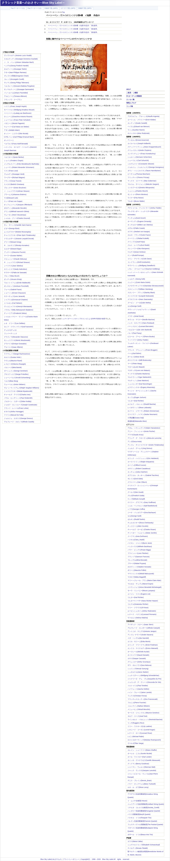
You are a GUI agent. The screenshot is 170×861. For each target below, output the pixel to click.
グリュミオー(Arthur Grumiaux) (139, 662)
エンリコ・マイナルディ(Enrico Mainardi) (143, 648)
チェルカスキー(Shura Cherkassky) (141, 523)
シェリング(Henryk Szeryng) (138, 669)
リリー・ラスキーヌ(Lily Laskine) (140, 726)
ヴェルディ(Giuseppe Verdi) (14, 174)
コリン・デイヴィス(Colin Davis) (140, 259)
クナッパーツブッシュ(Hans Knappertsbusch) (144, 147)
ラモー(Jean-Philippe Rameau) (15, 72)
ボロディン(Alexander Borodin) (15, 208)
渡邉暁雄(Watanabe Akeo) (137, 421)
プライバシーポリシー (71, 859)
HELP (128, 89)
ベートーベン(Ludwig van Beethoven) (17, 113)
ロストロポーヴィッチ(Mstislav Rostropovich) (144, 740)
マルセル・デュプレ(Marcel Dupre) (140, 584)
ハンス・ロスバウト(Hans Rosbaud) (141, 323)
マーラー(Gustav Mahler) (13, 255)
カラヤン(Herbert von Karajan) (139, 232)
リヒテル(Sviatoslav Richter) (138, 604)
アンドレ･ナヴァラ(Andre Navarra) (140, 635)
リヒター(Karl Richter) (136, 401)
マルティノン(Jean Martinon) (138, 380)
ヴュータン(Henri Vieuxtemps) (15, 215)
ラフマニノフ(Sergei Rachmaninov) (17, 354)
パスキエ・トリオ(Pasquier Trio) (139, 818)
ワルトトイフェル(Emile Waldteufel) (17, 283)
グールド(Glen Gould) (135, 492)
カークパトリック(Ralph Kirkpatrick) (141, 462)
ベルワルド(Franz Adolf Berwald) (16, 144)
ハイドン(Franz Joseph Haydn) (15, 106)
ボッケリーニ (9, 140)
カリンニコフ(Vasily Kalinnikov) (15, 269)
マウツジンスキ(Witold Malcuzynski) (141, 574)
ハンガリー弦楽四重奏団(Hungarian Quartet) (144, 811)
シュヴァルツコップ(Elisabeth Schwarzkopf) (144, 845)
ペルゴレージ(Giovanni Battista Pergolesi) (19, 86)
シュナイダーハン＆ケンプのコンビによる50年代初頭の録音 (83, 319)
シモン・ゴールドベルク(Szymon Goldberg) (144, 269)
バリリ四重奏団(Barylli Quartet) (139, 814)
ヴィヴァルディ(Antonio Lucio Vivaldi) (18, 55)
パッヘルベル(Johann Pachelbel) (16, 93)
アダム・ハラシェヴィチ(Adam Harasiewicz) (144, 428)
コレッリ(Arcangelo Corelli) (14, 79)
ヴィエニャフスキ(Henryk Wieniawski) (18, 306)
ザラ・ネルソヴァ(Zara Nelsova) (140, 665)
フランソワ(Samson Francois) (139, 557)
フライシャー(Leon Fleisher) (138, 553)
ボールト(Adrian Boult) (136, 357)
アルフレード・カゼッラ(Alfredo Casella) (19, 422)
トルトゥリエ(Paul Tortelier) (138, 686)
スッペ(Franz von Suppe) (13, 201)
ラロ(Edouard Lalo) (11, 198)
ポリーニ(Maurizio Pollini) (137, 570)
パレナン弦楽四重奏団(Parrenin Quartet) (142, 821)
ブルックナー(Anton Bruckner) (15, 188)
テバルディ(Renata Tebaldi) (138, 848)
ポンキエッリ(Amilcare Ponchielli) (16, 286)
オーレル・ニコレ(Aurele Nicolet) (140, 753)
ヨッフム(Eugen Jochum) (137, 397)
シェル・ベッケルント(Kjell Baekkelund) (142, 506)
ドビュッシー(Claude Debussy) (15, 259)
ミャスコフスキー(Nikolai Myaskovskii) (18, 391)
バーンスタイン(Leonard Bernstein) (141, 326)
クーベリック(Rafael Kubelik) (138, 238)
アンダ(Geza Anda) (135, 441)
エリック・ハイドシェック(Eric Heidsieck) (143, 458)
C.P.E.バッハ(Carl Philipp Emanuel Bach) (19, 137)
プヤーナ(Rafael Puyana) (137, 563)
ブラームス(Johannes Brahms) (15, 194)
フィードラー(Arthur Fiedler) (138, 340)
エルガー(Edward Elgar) (12, 249)
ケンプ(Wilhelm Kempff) (136, 499)
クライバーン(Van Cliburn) (137, 482)
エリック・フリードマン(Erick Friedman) (143, 645)
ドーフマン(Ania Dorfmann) (138, 536)
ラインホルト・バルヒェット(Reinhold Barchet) (145, 719)
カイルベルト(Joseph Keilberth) (139, 143)
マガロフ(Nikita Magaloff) (137, 577)
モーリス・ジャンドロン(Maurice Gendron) (143, 713)
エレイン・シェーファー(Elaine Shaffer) (142, 750)
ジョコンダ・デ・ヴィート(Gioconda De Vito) (144, 682)
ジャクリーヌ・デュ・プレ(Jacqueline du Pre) (144, 679)
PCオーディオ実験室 (134, 96)
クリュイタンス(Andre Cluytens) (139, 150)
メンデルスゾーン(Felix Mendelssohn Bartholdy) (21, 164)
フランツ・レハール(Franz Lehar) (16, 408)
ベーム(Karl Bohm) (134, 353)
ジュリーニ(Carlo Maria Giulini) (139, 282)
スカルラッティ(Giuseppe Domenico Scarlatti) (21, 59)
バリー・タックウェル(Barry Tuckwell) (142, 784)
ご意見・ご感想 (132, 93)
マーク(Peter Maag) (135, 364)
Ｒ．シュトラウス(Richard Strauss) (17, 262)
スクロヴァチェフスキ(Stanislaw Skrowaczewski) (146, 286)
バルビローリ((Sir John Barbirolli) (140, 330)
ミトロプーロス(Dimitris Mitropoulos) (141, 188)
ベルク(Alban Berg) (11, 381)
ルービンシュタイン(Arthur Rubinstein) (142, 611)
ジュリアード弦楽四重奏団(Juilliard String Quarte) (146, 804)
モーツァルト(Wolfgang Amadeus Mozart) (19, 110)
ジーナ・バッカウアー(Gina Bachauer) (142, 512)
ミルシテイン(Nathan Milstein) (139, 706)
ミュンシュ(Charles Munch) (138, 191)
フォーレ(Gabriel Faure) (13, 289)
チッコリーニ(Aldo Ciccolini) (138, 526)
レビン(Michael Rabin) (136, 736)
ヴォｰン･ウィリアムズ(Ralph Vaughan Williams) (21, 388)
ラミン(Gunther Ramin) (136, 130)
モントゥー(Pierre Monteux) (138, 194)
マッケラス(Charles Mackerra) (139, 374)
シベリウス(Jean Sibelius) (13, 266)
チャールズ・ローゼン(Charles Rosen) (142, 529)
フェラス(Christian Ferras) (137, 696)
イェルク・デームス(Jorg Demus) (140, 448)
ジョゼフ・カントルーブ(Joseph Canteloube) (20, 405)
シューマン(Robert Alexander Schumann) (19, 167)
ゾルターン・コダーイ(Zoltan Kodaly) (17, 401)
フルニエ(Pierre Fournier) (137, 702)
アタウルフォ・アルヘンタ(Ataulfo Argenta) (143, 116)
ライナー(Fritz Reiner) (136, 198)
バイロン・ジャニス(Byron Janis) (140, 543)
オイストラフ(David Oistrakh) (138, 655)
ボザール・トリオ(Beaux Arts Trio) (140, 834)
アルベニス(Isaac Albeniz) (13, 347)
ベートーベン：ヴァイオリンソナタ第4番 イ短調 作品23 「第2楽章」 (73, 29)
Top (63, 12)
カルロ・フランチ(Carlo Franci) (139, 235)
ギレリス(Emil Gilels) (135, 479)
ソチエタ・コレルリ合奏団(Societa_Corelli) (143, 807)
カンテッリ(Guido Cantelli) (137, 123)
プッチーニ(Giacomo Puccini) (14, 252)
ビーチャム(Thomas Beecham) (139, 174)
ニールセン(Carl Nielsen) (13, 303)
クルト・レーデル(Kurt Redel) (138, 245)
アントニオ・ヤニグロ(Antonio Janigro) (142, 631)
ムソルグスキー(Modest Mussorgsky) (17, 232)
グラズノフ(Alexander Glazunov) (16, 337)
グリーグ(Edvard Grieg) (12, 242)
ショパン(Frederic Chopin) (13, 160)
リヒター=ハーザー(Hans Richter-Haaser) (143, 601)
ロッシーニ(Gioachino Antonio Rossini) (18, 116)
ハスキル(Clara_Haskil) (136, 540)
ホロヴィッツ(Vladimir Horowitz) (139, 567)
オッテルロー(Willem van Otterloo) (140, 225)
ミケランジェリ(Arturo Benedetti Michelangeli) (144, 587)
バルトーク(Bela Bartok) (13, 367)
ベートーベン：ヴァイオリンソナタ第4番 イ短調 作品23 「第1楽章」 (73, 25)
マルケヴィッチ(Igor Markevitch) (139, 377)
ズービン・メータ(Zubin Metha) (139, 303)
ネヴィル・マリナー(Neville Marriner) (141, 320)
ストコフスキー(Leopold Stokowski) (141, 296)
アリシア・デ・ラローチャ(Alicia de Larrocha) (144, 438)
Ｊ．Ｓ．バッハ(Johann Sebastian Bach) (19, 62)
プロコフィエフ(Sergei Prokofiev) (16, 374)
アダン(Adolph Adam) (12, 130)
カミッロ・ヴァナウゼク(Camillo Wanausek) (144, 760)
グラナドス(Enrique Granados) (15, 344)
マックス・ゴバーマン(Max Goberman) (142, 181)
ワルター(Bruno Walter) (136, 201)
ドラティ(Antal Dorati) (136, 316)
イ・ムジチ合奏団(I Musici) (137, 801)
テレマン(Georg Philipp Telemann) (16, 83)
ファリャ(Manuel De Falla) (13, 415)
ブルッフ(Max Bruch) (11, 276)
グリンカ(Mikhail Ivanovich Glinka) (16, 211)
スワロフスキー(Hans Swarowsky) (140, 299)
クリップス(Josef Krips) (136, 242)
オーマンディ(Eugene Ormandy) (139, 221)
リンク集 (129, 106)
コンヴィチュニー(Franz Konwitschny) (142, 154)
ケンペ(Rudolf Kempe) (136, 255)
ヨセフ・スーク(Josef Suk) (137, 716)
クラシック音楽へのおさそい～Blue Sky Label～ (33, 2)
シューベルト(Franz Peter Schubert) (17, 120)
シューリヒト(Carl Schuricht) (138, 160)
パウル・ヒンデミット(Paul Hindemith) (18, 398)
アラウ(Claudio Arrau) (135, 435)
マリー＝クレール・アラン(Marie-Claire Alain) (144, 580)
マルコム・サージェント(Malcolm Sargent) (143, 184)
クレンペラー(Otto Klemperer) (139, 248)
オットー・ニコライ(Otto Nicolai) (16, 133)
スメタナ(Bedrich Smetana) (14, 184)
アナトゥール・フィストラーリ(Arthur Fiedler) (144, 208)
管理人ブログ (131, 103)
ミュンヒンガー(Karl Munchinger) (140, 384)
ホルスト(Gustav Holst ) (12, 357)
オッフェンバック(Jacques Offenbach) (18, 205)
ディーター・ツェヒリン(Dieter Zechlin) (142, 533)
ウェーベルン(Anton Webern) (14, 384)
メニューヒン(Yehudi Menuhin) (139, 709)
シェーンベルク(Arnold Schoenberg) (17, 378)
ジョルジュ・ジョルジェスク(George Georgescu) (146, 167)
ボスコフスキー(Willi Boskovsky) (139, 360)
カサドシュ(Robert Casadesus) (139, 468)
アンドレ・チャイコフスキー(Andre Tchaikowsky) (146, 445)
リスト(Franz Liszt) (11, 171)
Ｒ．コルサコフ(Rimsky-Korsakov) (16, 245)
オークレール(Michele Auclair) (138, 652)
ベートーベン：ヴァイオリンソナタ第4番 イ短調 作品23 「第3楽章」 (73, 32)
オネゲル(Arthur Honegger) (14, 411)
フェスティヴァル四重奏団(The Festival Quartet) (145, 824)
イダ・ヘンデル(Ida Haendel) (138, 638)
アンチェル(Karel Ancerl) (137, 218)
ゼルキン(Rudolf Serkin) (136, 519)
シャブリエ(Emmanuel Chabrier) (16, 300)
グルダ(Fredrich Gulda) (136, 495)
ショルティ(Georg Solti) (136, 279)
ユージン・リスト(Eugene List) (139, 594)
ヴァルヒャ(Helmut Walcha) (138, 618)
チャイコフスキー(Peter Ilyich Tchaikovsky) (20, 235)
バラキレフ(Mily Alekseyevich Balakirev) (18, 310)
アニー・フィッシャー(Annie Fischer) (141, 431)
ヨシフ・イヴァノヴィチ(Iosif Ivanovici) (18, 327)
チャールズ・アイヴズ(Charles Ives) (17, 395)
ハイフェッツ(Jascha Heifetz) (138, 689)
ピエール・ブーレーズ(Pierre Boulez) (141, 336)
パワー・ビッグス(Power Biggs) (139, 550)
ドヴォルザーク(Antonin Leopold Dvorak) (19, 239)
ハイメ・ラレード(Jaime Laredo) (140, 692)
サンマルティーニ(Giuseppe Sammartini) (19, 89)
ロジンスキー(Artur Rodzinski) (139, 133)
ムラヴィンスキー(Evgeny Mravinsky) (141, 387)
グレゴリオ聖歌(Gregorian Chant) (16, 76)
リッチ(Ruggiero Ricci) (136, 723)
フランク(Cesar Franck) (12, 181)
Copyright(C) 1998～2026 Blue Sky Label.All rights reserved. (105, 859)
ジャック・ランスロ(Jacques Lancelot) (142, 770)
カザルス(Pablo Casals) (136, 228)
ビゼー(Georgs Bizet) (11, 228)
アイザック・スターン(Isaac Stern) (140, 624)
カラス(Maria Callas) (135, 841)
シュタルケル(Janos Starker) (138, 672)
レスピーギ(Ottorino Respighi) (15, 364)
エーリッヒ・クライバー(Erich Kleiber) (142, 120)
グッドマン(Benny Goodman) (138, 764)
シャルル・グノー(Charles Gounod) (17, 218)
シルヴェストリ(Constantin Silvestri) (141, 164)
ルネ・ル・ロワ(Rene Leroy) (138, 787)
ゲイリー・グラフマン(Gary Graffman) (142, 502)
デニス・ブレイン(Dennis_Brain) (140, 780)
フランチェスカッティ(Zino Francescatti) (143, 699)
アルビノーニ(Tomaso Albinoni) (15, 96)
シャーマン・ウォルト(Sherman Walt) (141, 767)
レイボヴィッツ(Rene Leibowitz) (139, 408)
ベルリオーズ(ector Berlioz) (14, 157)
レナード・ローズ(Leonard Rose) (140, 733)
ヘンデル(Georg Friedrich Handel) (16, 66)
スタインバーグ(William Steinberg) (140, 289)
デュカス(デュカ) (10, 330)
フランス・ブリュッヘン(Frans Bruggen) (142, 350)
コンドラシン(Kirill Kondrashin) (139, 262)
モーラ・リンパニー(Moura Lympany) (141, 591)
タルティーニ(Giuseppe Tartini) (15, 69)
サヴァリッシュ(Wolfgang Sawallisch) (141, 265)
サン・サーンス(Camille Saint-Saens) (17, 225)
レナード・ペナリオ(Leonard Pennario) (142, 614)
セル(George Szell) (134, 306)
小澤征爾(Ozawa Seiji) (136, 418)
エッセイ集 (130, 99)
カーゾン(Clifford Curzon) (137, 465)
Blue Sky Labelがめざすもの (50, 859)
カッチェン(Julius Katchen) (137, 472)
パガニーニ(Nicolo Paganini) (14, 123)
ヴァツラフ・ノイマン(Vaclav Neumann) (142, 414)
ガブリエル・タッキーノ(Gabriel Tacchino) (143, 475)
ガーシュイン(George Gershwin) (16, 371)
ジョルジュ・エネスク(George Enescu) (18, 418)
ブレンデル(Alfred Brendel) (137, 560)
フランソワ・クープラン (13, 100)
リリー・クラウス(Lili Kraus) (138, 607)
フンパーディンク (10, 333)
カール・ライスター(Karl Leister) (140, 757)
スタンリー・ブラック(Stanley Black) (141, 292)
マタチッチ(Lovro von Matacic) (139, 370)
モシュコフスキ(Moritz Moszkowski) (17, 340)
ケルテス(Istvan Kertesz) (137, 252)
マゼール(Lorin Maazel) (136, 367)
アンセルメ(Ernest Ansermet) (138, 140)
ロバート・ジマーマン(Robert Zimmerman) (143, 411)
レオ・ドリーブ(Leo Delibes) (14, 323)
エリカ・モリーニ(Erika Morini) (139, 641)
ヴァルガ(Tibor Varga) (136, 743)
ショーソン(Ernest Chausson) (15, 293)
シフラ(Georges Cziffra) (136, 509)
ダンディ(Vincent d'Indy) (13, 279)
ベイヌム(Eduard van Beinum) (139, 126)
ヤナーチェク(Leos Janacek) (14, 296)
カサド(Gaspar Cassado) (137, 658)
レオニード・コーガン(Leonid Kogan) (141, 730)
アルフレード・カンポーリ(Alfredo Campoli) (144, 628)
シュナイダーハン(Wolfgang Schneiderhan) (143, 675)
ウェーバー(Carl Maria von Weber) (16, 127)
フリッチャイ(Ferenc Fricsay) (138, 177)
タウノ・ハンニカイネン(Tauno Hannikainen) (144, 171)
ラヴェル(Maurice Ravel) (13, 361)
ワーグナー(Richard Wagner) (14, 177)
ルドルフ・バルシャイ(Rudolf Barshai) (142, 404)
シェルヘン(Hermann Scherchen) (140, 157)
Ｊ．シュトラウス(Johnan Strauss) (17, 191)
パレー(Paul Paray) (135, 333)
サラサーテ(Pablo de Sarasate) (15, 272)
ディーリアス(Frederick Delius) (15, 313)
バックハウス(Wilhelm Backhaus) (140, 546)
